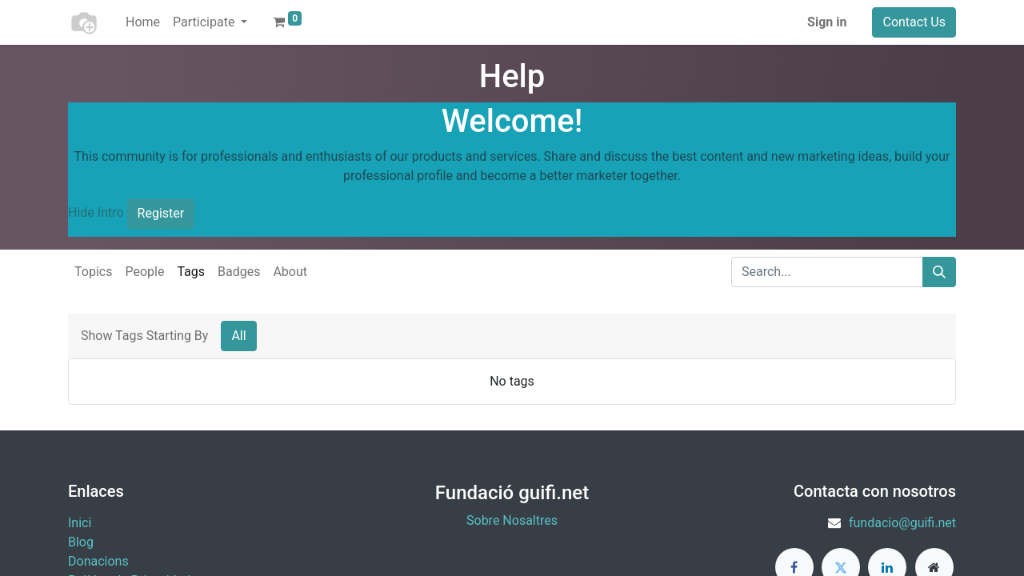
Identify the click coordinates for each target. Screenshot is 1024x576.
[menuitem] (142, 22)
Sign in (826, 22)
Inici (79, 522)
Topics (93, 271)
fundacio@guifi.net (902, 522)
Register (161, 213)
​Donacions (98, 561)
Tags (191, 271)
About (290, 271)
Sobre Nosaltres (512, 520)
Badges (239, 271)
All (238, 335)
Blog (81, 542)
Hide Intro (96, 212)
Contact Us (914, 22)
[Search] (939, 272)
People (144, 271)
